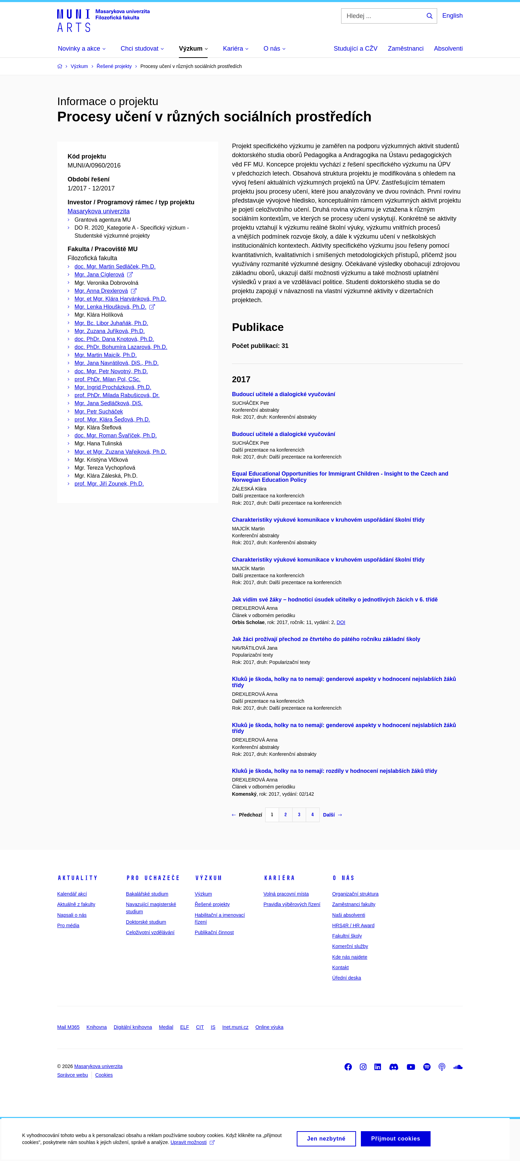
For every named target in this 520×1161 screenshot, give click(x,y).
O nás (343, 878)
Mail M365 (68, 1027)
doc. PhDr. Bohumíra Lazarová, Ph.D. (121, 347)
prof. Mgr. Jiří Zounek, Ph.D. (109, 484)
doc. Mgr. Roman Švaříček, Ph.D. (116, 435)
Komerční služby (350, 946)
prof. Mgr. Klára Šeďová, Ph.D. (112, 419)
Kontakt (340, 967)
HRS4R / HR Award (353, 925)
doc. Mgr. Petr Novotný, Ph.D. (111, 371)
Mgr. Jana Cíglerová (104, 275)
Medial (166, 1027)
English (452, 15)
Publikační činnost (214, 932)
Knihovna (97, 1027)
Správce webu (72, 1075)
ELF (184, 1027)
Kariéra (279, 878)
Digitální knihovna (133, 1027)
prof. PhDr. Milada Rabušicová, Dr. (117, 395)
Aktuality (77, 878)
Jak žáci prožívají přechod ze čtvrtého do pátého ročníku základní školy (326, 639)
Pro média (68, 925)
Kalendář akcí (72, 894)
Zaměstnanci (406, 48)
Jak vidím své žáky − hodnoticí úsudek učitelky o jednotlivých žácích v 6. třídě (335, 600)
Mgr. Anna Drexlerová (106, 291)
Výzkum (208, 878)
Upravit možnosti (195, 1145)
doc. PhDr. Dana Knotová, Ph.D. (114, 339)
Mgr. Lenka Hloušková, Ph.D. (115, 307)
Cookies (104, 1075)
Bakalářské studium (147, 894)
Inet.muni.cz (235, 1027)
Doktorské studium (146, 922)
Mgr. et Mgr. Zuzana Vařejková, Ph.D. (121, 452)
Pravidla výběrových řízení (291, 904)
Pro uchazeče (153, 878)
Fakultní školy (347, 936)
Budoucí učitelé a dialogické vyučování (283, 394)
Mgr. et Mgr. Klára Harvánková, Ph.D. (120, 299)
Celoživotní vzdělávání (150, 932)
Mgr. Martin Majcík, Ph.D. (106, 355)
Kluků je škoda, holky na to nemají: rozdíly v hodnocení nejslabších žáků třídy (334, 771)
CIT (200, 1027)
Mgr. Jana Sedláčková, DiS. (109, 403)
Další (332, 815)
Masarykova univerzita (99, 211)
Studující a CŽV (356, 48)
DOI (341, 622)
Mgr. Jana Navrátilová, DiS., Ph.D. (117, 363)
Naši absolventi (348, 915)
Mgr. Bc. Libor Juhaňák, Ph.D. (111, 323)
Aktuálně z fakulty (76, 904)
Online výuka (269, 1027)
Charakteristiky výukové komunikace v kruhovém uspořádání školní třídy (328, 520)
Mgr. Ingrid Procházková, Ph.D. (113, 387)
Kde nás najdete (349, 957)
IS (213, 1027)
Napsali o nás (72, 915)
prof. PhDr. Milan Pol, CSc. (107, 379)
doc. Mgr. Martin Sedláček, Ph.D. (115, 267)
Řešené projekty (212, 904)
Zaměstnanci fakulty (353, 904)
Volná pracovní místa (286, 894)
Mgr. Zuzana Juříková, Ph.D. (110, 331)
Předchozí (247, 815)
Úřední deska (346, 978)
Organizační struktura (355, 894)
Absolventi (448, 48)
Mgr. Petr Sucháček (99, 412)
